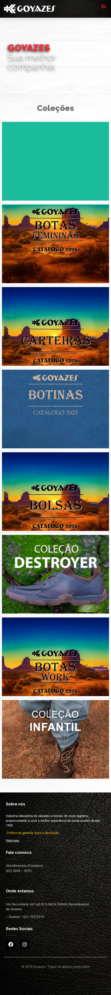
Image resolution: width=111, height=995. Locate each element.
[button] (103, 6)
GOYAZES (29, 47)
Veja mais (12, 840)
